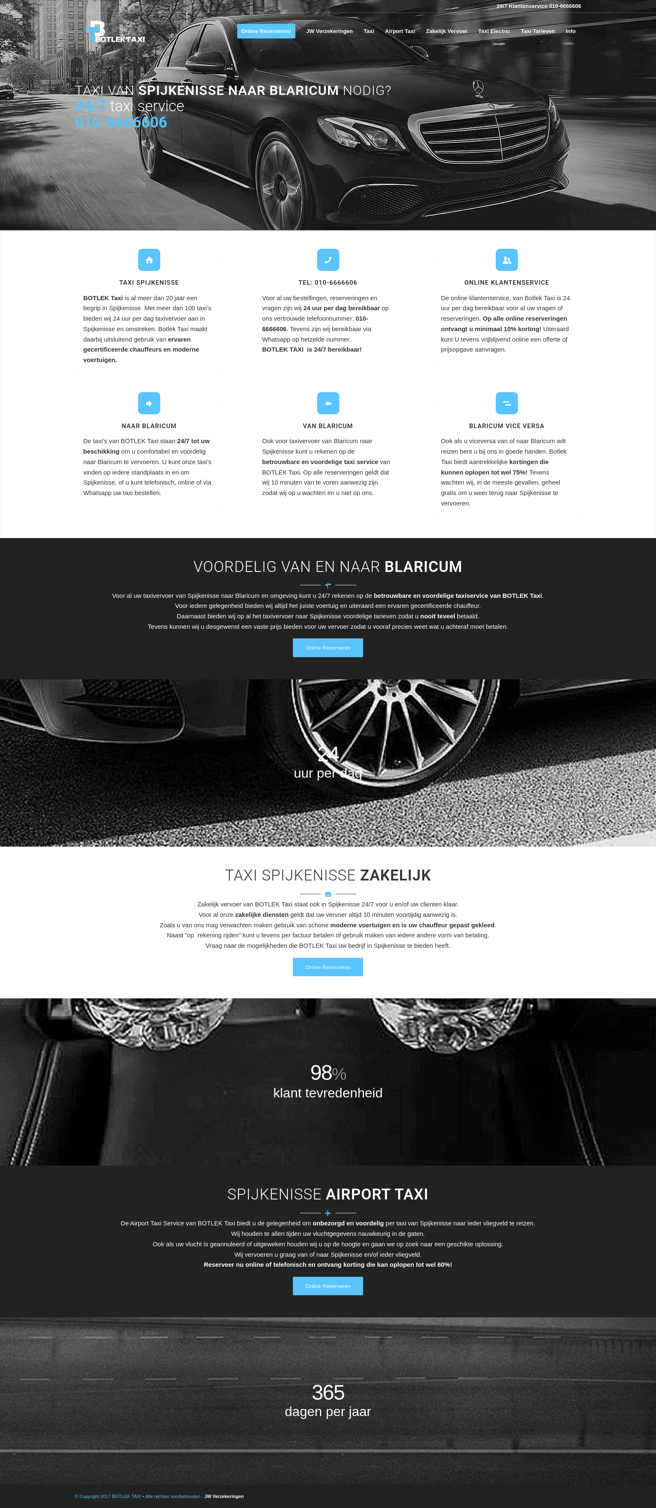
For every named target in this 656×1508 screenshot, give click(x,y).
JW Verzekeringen (223, 1496)
